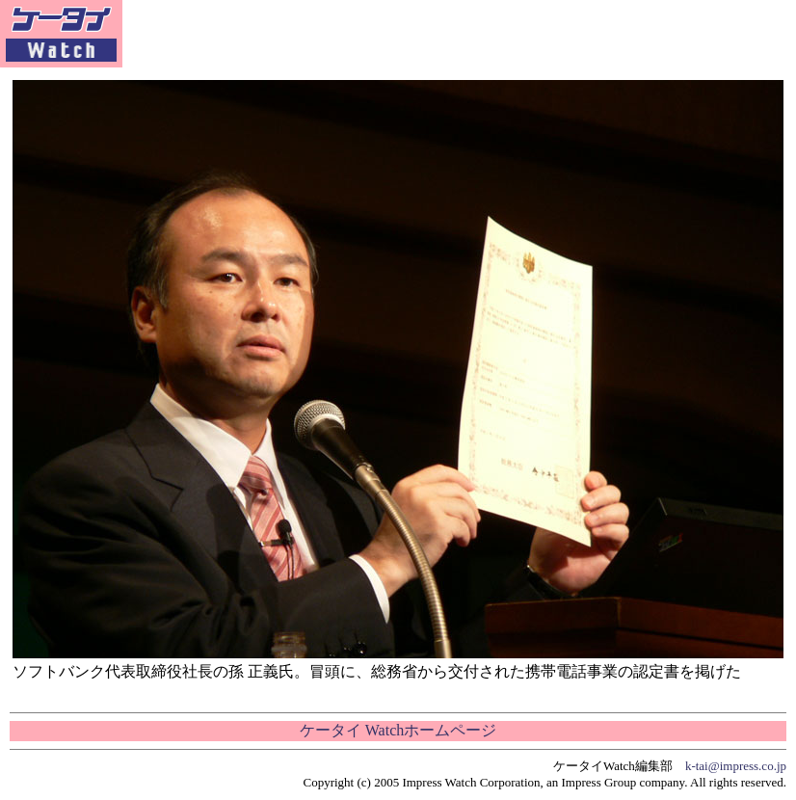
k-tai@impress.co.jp (735, 766)
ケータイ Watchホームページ (398, 730)
